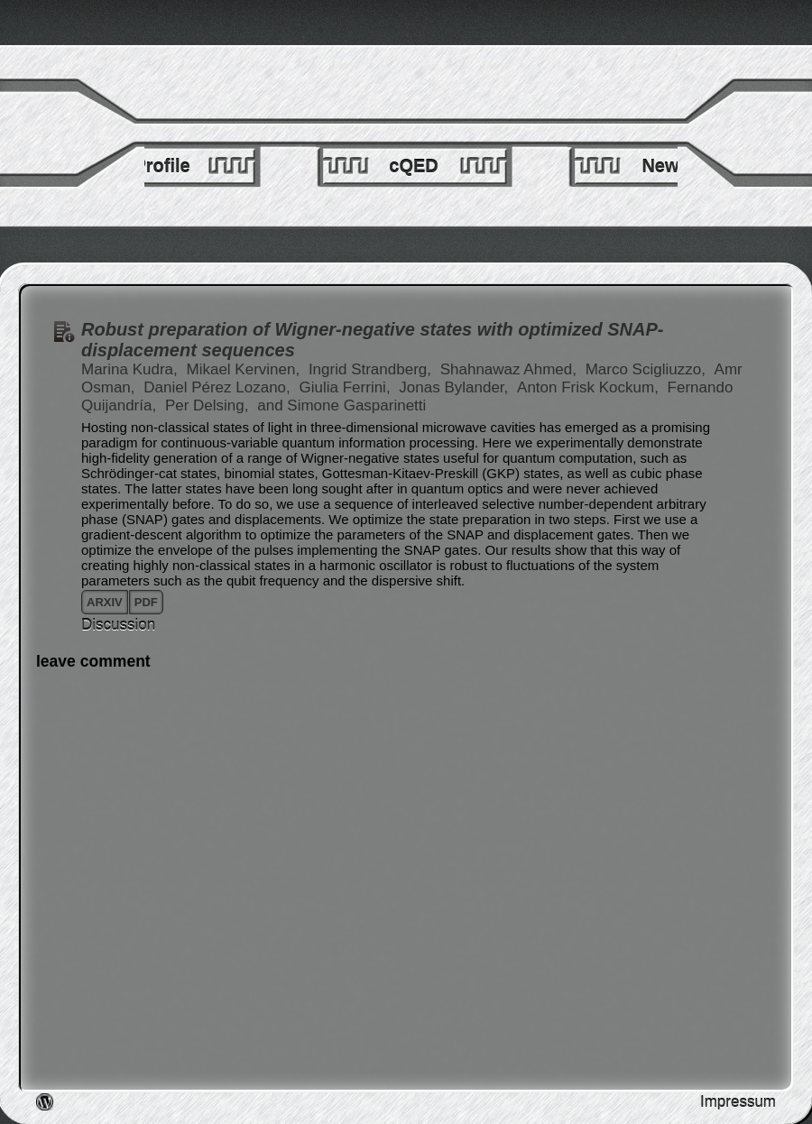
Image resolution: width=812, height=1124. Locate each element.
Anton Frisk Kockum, (590, 387)
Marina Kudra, (131, 369)
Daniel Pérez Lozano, (218, 387)
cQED (413, 166)
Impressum (738, 1101)
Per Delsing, (209, 405)
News (664, 166)
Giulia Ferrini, (347, 387)
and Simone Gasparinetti (341, 405)
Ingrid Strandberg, (372, 369)
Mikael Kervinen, (245, 369)
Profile (161, 166)
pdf (146, 602)
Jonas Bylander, (455, 387)
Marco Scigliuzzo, (648, 369)
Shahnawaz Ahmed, (510, 369)
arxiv (105, 602)
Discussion (118, 624)
